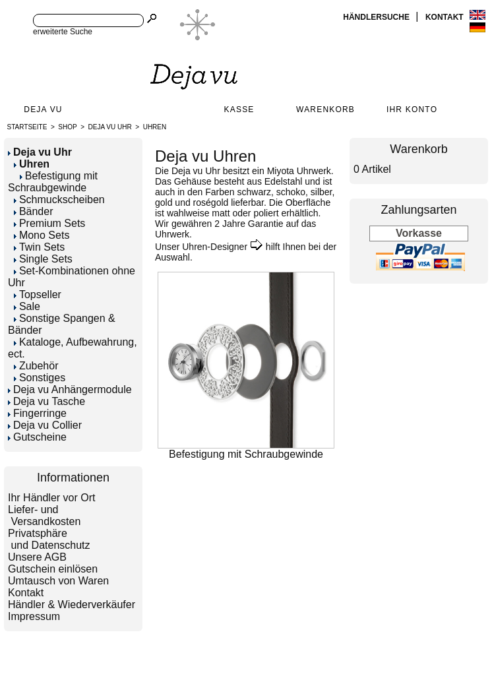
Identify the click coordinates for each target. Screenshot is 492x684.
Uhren (155, 127)
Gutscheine (37, 437)
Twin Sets (39, 247)
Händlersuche (377, 17)
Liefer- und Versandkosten (44, 515)
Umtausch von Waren (58, 580)
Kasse (239, 109)
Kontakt (445, 17)
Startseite (27, 127)
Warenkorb (325, 109)
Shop (67, 127)
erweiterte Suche (62, 31)
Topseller (37, 294)
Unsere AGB (37, 557)
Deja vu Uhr (110, 127)
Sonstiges (39, 377)
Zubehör (36, 365)
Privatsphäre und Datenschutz (49, 539)
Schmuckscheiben (59, 199)
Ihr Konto (411, 109)
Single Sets (43, 258)
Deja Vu (43, 109)
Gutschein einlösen (53, 569)
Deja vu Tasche (46, 401)
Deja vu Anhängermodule (70, 389)
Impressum (34, 616)
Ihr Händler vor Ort (51, 497)
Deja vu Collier (45, 425)
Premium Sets (49, 223)
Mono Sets (41, 235)
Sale (27, 306)
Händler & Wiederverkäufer (71, 604)
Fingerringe (37, 413)
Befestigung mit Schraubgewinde (53, 181)
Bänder (33, 211)
